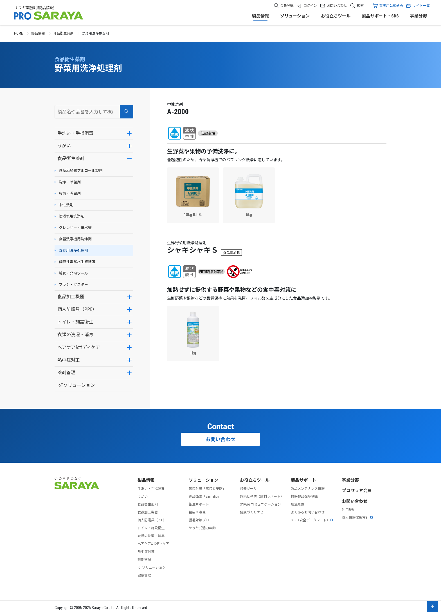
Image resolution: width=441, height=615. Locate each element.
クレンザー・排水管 (75, 228)
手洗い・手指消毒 (75, 133)
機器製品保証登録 (304, 497)
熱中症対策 (68, 360)
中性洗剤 (66, 205)
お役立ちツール (335, 16)
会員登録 (287, 5)
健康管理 (144, 575)
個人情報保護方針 (358, 518)
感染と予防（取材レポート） (262, 497)
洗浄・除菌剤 (70, 182)
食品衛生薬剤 (63, 33)
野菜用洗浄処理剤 (73, 250)
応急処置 (297, 504)
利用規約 (349, 510)
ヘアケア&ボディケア (78, 347)
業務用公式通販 (391, 5)
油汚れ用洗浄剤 (71, 216)
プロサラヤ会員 (357, 490)
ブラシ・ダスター (73, 284)
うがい (64, 146)
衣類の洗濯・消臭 (151, 536)
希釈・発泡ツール (73, 273)
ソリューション (295, 16)
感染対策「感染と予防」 (207, 489)
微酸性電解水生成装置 (77, 262)
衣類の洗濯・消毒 (75, 334)
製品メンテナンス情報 (308, 489)
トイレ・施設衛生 (75, 322)
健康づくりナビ (252, 512)
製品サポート (303, 480)
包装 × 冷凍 (197, 512)
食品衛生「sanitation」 (205, 497)
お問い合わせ (337, 5)
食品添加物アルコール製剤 (81, 171)
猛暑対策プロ (199, 520)
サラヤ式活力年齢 (202, 528)
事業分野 (418, 16)
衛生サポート (199, 504)
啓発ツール (248, 489)
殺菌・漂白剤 (70, 193)
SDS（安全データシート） (312, 520)
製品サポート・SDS (380, 16)
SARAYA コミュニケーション (260, 504)
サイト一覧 (418, 5)
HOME (18, 33)
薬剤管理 (66, 372)
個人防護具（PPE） (77, 309)
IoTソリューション (76, 385)
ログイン (310, 5)
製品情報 (260, 16)
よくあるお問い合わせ (308, 512)
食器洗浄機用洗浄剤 (75, 239)
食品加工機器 (70, 296)
